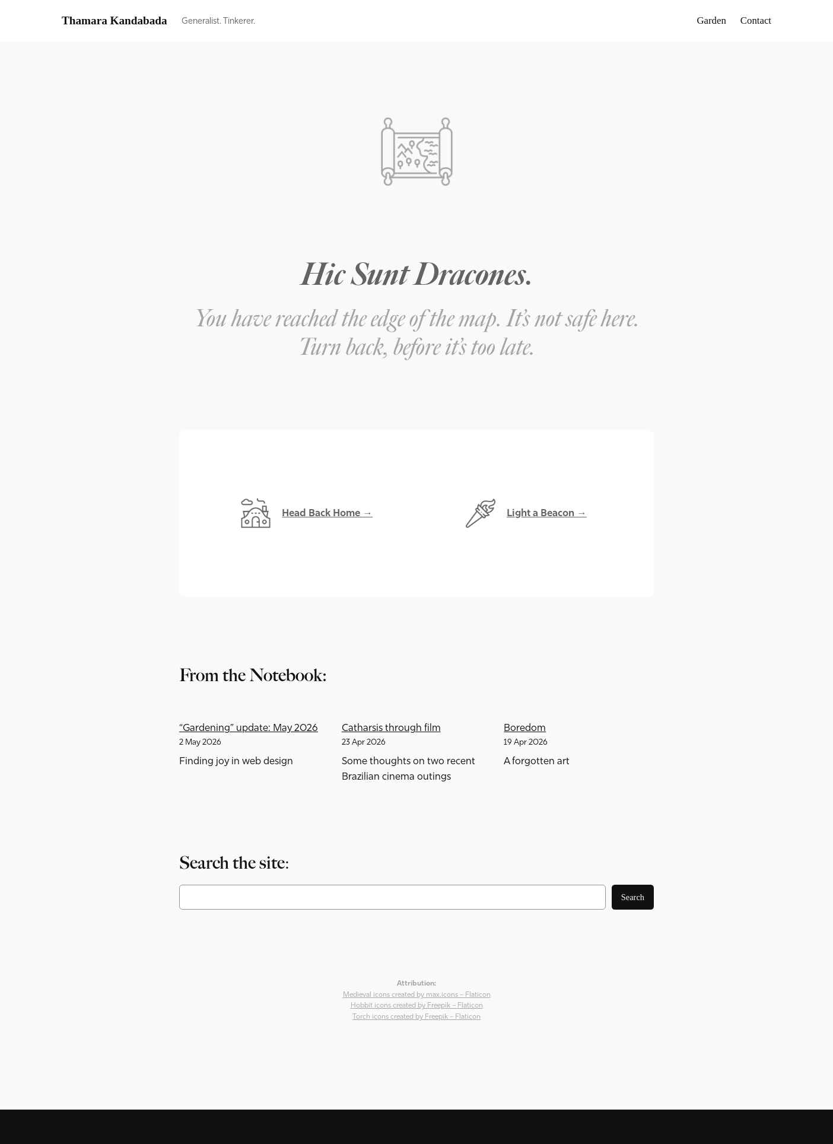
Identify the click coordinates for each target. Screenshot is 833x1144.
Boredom (525, 728)
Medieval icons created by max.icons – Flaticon (417, 994)
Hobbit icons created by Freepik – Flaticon (417, 1005)
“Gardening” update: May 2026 (248, 728)
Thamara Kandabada (114, 20)
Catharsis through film (391, 728)
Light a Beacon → (547, 513)
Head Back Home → (327, 513)
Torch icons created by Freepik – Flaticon (416, 1016)
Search (632, 897)
